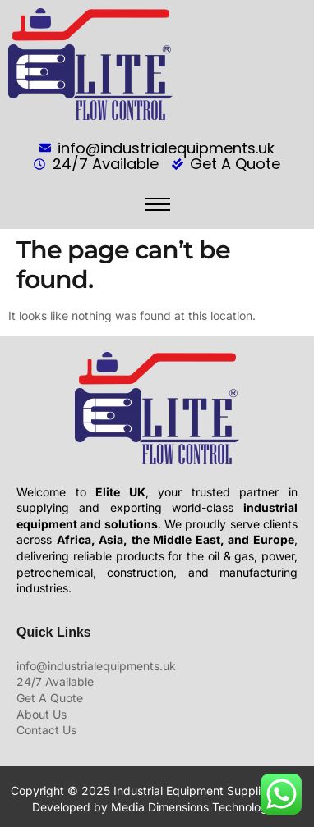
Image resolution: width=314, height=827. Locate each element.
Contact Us (46, 730)
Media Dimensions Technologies (197, 807)
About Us (41, 714)
